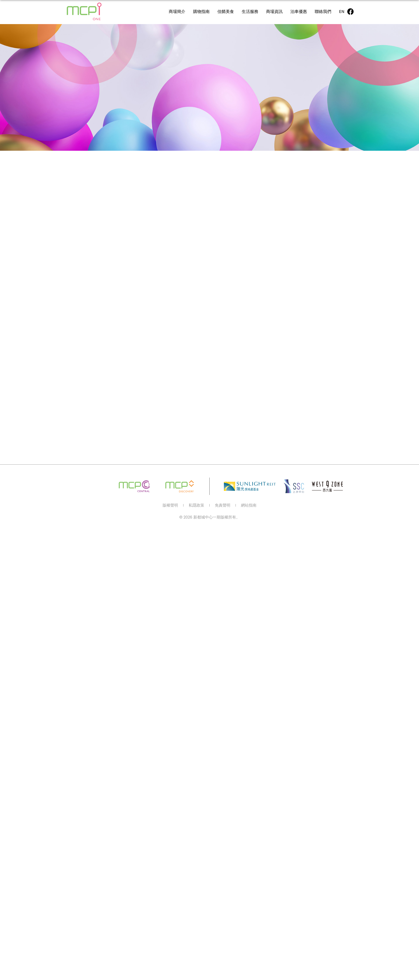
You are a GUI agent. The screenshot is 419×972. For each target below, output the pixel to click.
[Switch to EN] (341, 11)
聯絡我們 (323, 12)
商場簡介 (177, 12)
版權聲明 (170, 505)
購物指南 (201, 12)
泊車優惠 (298, 12)
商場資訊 (274, 12)
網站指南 (248, 505)
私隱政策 (196, 505)
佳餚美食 (225, 12)
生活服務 (250, 12)
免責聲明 (222, 505)
